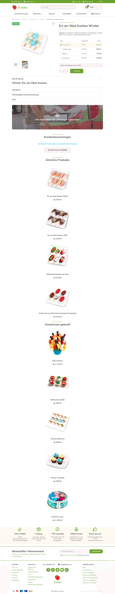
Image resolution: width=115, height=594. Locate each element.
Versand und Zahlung (32, 568)
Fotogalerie (16, 580)
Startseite (16, 19)
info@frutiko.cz (29, 2)
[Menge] (64, 71)
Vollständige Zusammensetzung (25, 95)
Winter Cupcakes (57, 478)
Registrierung (88, 2)
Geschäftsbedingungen (35, 577)
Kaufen (77, 71)
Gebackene (33, 19)
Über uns (15, 567)
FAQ (14, 99)
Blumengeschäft (17, 570)
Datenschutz (32, 580)
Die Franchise (86, 570)
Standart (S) (67, 45)
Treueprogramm (33, 572)
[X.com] (57, 570)
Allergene (16, 90)
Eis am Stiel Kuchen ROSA (57, 196)
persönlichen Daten (69, 555)
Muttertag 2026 (21, 14)
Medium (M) (67, 49)
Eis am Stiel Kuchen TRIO (57, 235)
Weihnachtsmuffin (57, 400)
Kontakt (14, 578)
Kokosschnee (57, 361)
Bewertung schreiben (57, 150)
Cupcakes (42, 19)
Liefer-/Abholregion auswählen (70, 65)
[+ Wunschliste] (53, 24)
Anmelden (77, 2)
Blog (84, 567)
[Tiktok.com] (67, 570)
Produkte (38, 14)
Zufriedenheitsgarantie (35, 585)
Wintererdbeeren (58, 439)
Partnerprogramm (88, 573)
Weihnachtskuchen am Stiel (57, 274)
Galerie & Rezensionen (89, 578)
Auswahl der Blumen (89, 583)
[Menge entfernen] (60, 71)
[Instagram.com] (53, 570)
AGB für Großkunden (89, 575)
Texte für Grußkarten (89, 580)
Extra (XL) (66, 58)
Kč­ (101, 2)
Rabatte (95, 14)
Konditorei (15, 573)
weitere (88, 35)
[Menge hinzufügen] (67, 71)
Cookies (30, 582)
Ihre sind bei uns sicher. (74, 555)
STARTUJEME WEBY (95, 591)
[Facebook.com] (48, 570)
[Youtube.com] (62, 570)
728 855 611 (17, 2)
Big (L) (65, 54)
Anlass (53, 14)
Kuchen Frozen (57, 517)
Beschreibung (17, 79)
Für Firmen (66, 14)
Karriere (14, 575)
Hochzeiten (81, 14)
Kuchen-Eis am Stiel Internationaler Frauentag (57, 313)
